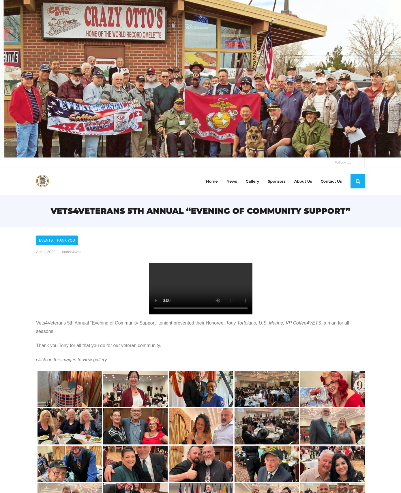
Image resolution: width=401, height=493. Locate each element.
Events (46, 240)
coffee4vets (71, 252)
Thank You (65, 240)
